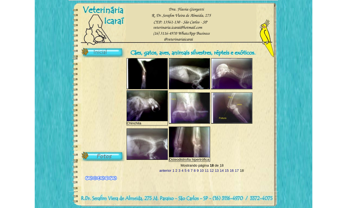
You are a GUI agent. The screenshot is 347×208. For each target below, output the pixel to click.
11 (206, 171)
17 (237, 171)
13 (217, 171)
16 (232, 171)
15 (227, 171)
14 (222, 171)
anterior (165, 171)
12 (212, 171)
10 (202, 171)
